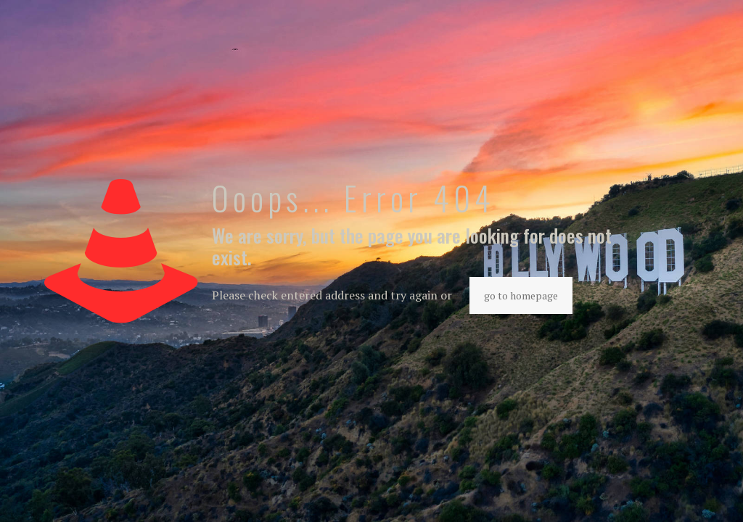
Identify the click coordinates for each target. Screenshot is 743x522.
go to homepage (521, 295)
